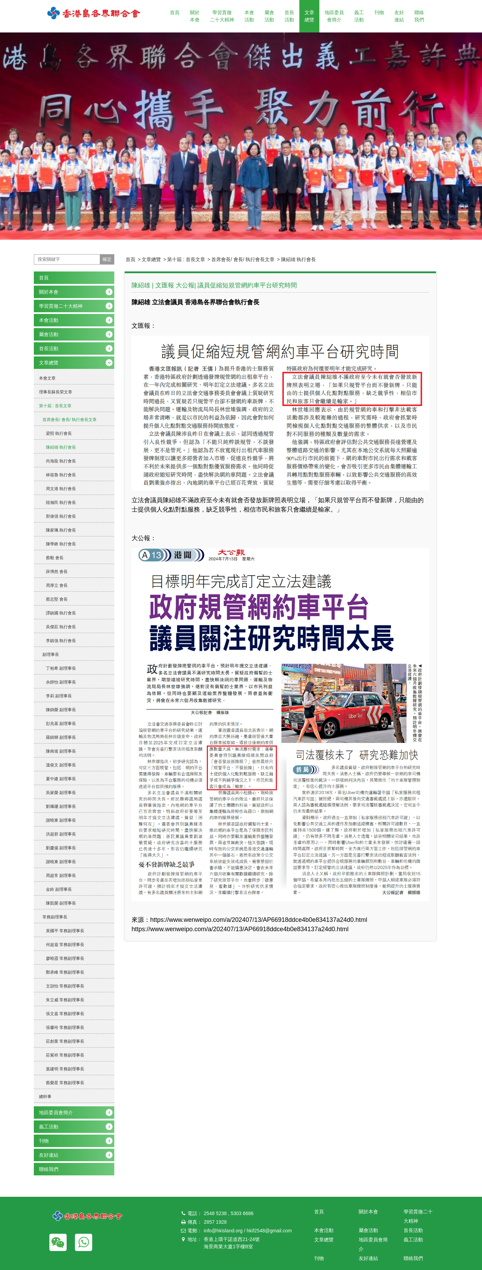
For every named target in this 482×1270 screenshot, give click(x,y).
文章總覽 (309, 16)
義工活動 (359, 16)
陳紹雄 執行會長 (298, 259)
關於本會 (195, 16)
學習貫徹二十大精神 (222, 16)
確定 (107, 259)
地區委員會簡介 (334, 16)
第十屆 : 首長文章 (186, 259)
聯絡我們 (419, 16)
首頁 (175, 12)
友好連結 (399, 16)
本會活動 (249, 16)
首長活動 (289, 16)
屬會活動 (269, 16)
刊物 (379, 12)
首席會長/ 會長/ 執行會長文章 (243, 259)
